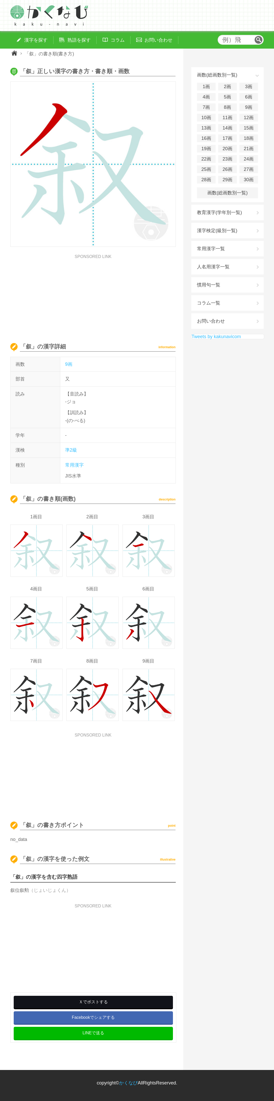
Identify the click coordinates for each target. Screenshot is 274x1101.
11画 (227, 117)
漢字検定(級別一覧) (217, 230)
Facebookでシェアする (93, 1017)
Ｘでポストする (93, 1002)
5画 (227, 97)
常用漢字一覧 (211, 248)
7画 (206, 107)
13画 (206, 128)
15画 (249, 128)
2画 (227, 86)
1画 (206, 86)
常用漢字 (74, 465)
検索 (258, 40)
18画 (249, 138)
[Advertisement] (93, 295)
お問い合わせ (211, 321)
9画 (68, 364)
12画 (249, 117)
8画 (227, 107)
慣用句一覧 (208, 284)
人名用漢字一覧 (213, 266)
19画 (206, 148)
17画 (227, 138)
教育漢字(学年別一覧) (219, 212)
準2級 (71, 450)
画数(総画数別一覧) (227, 192)
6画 (248, 97)
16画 (206, 138)
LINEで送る (93, 1033)
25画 (206, 169)
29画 (227, 179)
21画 (249, 148)
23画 (227, 159)
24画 (249, 159)
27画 (249, 169)
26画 (227, 169)
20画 (227, 148)
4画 (206, 97)
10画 (206, 117)
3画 (248, 86)
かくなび (128, 1082)
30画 (249, 179)
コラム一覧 (208, 303)
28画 (206, 179)
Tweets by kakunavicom (216, 336)
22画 (206, 159)
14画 (227, 128)
